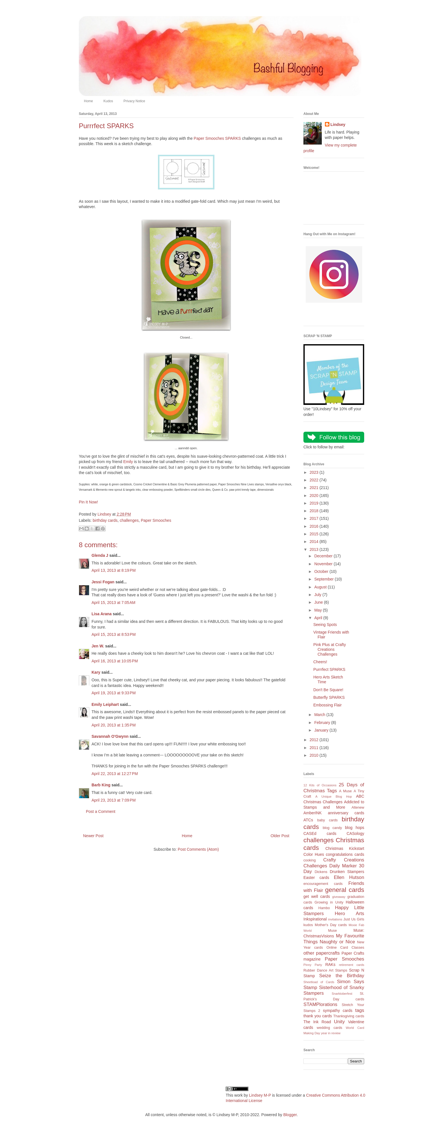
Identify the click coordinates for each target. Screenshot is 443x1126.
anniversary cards (346, 813)
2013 (315, 549)
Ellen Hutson (349, 877)
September (324, 579)
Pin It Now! (88, 502)
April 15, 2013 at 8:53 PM (114, 634)
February (322, 722)
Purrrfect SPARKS (329, 669)
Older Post (280, 835)
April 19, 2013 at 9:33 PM (114, 693)
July (318, 594)
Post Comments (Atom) (198, 849)
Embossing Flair (327, 705)
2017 (315, 518)
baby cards (327, 820)
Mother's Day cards (331, 925)
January (321, 730)
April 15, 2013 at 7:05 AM (113, 602)
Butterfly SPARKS (329, 697)
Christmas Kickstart (344, 848)
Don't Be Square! (328, 690)
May (318, 610)
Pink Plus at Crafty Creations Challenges (329, 649)
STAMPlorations (320, 1004)
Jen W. (98, 646)
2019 (315, 503)
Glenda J (100, 555)
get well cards (316, 896)
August (320, 587)
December (323, 556)
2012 (315, 739)
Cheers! (320, 662)
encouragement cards (323, 884)
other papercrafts (321, 953)
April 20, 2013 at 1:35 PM (114, 725)
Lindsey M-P (260, 1095)
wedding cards (329, 1028)
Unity (339, 1021)
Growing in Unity (328, 902)
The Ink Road (317, 1022)
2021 (315, 487)
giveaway (339, 896)
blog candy (332, 828)
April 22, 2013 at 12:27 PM (115, 773)
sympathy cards (337, 1010)
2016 (315, 526)
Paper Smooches (156, 520)
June (319, 602)
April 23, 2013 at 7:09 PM (114, 800)
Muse (332, 931)
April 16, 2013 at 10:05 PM (115, 661)
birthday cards (105, 520)
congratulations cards (345, 854)
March (320, 714)
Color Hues (313, 854)
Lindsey (338, 124)
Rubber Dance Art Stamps (325, 970)
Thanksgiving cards (348, 1016)
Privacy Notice (134, 101)
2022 (315, 480)
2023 (315, 472)
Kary (96, 672)
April (318, 618)
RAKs (330, 964)
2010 (315, 755)
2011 (315, 747)
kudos (308, 925)
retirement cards (351, 964)
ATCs (308, 820)
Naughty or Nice (337, 941)
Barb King (101, 785)
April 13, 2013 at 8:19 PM (114, 570)
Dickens (321, 872)
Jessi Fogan (103, 582)
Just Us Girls (353, 919)
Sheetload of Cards (318, 982)
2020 (315, 495)
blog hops (354, 827)
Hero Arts (349, 913)
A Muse (345, 791)
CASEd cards (319, 833)
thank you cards (317, 1016)
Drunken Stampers (347, 871)
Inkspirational (315, 919)
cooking (309, 860)
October (321, 571)
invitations (335, 919)
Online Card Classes (345, 948)
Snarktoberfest (342, 993)
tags (359, 1010)
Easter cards (316, 877)
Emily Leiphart (105, 704)
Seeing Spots (325, 624)
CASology (355, 833)
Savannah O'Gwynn (110, 736)
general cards (344, 889)
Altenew (357, 807)
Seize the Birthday (341, 975)
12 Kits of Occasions (319, 785)
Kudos (108, 101)
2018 (315, 511)
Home (88, 101)
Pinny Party (312, 964)
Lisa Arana (102, 614)
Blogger (290, 1114)
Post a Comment (100, 811)
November (323, 564)
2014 (315, 541)
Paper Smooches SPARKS (217, 138)
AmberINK (312, 813)
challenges (129, 520)
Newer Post (93, 835)
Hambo (324, 908)
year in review (330, 1033)
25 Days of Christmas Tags (333, 787)
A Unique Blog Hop (333, 796)
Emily (128, 461)
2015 (315, 534)
